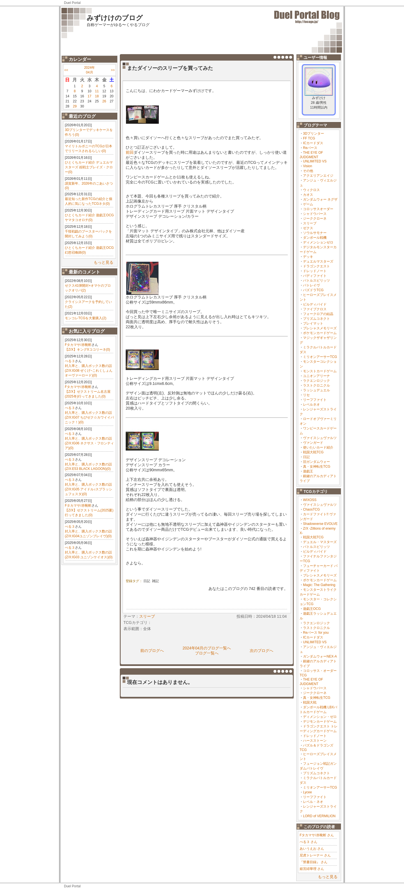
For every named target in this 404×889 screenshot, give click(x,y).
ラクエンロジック (316, 381)
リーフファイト (315, 400)
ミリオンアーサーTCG (320, 357)
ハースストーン (315, 741)
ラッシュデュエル (316, 390)
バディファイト (315, 276)
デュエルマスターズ (318, 261)
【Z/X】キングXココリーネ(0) (87, 350)
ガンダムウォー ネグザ (320, 199)
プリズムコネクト (316, 319)
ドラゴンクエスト (316, 266)
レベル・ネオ (313, 802)
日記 (306, 457)
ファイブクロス (315, 309)
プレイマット (313, 323)
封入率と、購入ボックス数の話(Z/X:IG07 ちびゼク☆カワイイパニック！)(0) (89, 417)
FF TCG (309, 138)
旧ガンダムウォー (316, 462)
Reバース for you (316, 633)
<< (66, 70)
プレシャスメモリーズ (320, 328)
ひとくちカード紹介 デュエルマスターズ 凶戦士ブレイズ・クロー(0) (89, 167)
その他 (308, 171)
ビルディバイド (315, 304)
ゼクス (308, 228)
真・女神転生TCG (316, 466)
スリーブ (309, 223)
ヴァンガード (313, 443)
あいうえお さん (312, 849)
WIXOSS (309, 500)
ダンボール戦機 (315, 238)
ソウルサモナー (315, 233)
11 (97, 91)
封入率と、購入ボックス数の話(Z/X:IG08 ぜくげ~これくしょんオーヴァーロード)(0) (89, 370)
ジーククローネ (315, 218)
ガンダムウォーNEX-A (320, 656)
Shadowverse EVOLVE (320, 524)
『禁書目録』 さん (313, 862)
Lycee (307, 792)
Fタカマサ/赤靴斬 (78, 345)
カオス (308, 195)
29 (75, 106)
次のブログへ (261, 650)
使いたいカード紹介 (318, 447)
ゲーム (308, 204)
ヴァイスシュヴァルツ (320, 438)
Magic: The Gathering (319, 585)
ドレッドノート (315, 271)
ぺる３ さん (308, 842)
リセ (306, 395)
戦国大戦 (309, 702)
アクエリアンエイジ (318, 176)
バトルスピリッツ (316, 280)
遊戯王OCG (312, 609)
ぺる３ (70, 361)
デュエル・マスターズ (320, 542)
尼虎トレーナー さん (315, 855)
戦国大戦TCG (313, 452)
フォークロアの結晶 (318, 314)
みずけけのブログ (115, 18)
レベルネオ (311, 404)
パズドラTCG (313, 290)
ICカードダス (313, 143)
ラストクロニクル (316, 385)
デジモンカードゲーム (320, 721)
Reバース (310, 148)
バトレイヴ (311, 285)
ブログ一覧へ (207, 653)
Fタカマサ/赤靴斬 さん (317, 835)
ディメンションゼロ (318, 242)
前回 (130, 152)
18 (97, 96)
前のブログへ (152, 650)
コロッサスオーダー (318, 209)
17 (89, 96)
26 (104, 101)
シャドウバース (315, 214)
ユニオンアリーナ (316, 376)
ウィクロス (311, 190)
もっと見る (103, 262)
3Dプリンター (313, 133)
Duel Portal (72, 3)
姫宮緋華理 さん (312, 869)
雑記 (155, 581)
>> (113, 70)
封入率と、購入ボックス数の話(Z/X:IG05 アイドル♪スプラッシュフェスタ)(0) (88, 489)
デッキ (308, 257)
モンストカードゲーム (320, 371)
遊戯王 (308, 471)
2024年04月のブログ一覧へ (207, 648)
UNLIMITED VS (315, 161)
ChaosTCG (311, 509)
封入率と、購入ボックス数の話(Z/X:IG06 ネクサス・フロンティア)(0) (89, 443)
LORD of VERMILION (319, 816)
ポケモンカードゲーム (320, 333)
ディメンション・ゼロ (320, 717)
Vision (307, 166)
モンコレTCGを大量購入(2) (85, 318)
